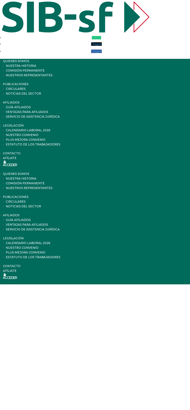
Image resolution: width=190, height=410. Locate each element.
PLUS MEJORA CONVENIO (25, 139)
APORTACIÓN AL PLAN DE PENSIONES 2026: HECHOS (60, 351)
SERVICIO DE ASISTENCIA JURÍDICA (33, 116)
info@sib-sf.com (117, 403)
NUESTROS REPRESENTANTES (29, 75)
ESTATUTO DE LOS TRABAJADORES (33, 144)
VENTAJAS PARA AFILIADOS (27, 112)
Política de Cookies (150, 398)
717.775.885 (118, 399)
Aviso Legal (151, 375)
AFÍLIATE (10, 158)
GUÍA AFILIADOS (18, 107)
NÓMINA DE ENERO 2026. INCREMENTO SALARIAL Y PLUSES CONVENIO (73, 355)
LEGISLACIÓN (13, 125)
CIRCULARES (16, 89)
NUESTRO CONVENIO (22, 135)
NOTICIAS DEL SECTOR (23, 93)
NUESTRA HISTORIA (21, 66)
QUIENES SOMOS (16, 61)
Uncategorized (30, 371)
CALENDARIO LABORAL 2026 (28, 130)
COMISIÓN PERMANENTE (25, 70)
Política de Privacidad (150, 385)
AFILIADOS (11, 102)
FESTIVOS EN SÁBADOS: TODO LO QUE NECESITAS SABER (63, 347)
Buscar (24, 322)
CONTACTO (12, 153)
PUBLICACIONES (15, 84)
